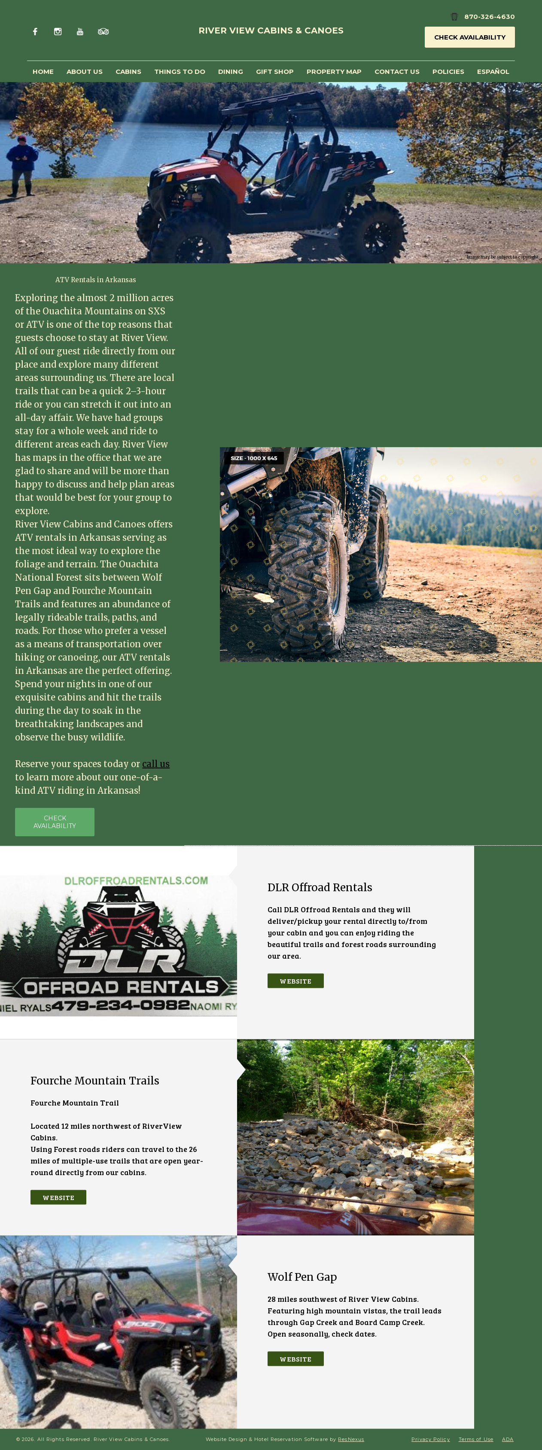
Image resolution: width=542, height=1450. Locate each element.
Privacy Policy (430, 1439)
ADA (508, 1439)
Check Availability (469, 37)
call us (156, 764)
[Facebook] (37, 30)
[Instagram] (59, 30)
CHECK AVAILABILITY (54, 822)
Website (295, 980)
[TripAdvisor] (103, 30)
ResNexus (351, 1439)
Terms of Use (476, 1439)
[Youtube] (81, 30)
